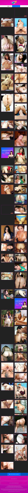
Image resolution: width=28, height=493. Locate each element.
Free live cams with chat (14, 478)
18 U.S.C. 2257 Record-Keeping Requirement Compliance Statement (12, 487)
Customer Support (14, 486)
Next (17, 471)
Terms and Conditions (8, 486)
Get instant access (17, 6)
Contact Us (20, 486)
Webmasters (17, 486)
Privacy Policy (21, 487)
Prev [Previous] (10, 471)
